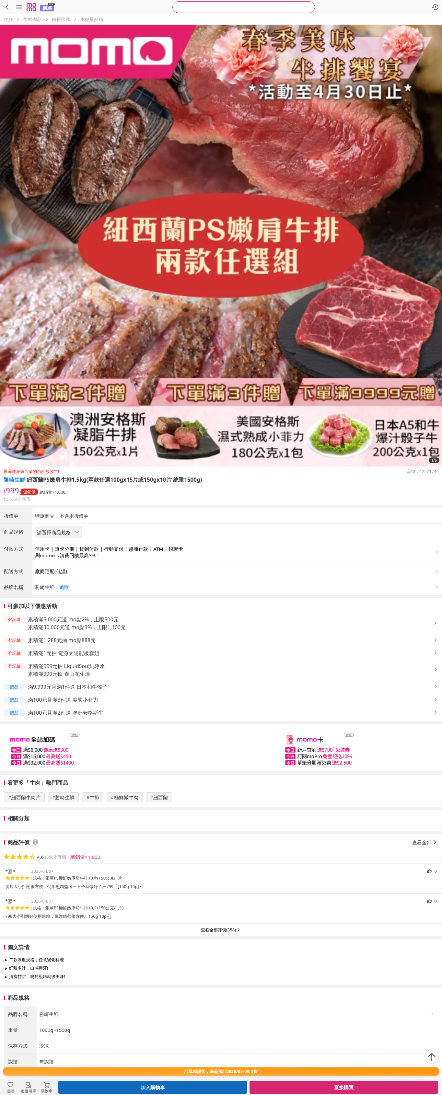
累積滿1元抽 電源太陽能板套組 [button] (63, 706)
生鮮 (8, 19)
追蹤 (64, 641)
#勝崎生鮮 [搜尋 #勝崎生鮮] (63, 851)
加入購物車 (153, 1087)
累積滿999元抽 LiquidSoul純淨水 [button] (66, 719)
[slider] (221, 801)
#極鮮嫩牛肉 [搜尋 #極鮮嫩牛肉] (124, 851)
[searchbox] (243, 7)
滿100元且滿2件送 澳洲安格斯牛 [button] (65, 766)
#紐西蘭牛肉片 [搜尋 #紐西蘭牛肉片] (24, 851)
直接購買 (344, 1087)
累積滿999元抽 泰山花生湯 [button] (59, 727)
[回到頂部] (432, 1057)
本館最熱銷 (91, 19)
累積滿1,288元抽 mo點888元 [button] (62, 693)
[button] (237, 641)
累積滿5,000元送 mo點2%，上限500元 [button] (73, 673)
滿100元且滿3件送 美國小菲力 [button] (63, 753)
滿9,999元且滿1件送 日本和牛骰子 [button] (68, 740)
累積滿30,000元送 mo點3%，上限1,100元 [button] (77, 681)
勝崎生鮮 (14, 479)
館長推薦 (61, 19)
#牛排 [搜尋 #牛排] (92, 851)
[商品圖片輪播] (221, 246)
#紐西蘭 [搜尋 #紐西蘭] (159, 851)
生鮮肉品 (32, 19)
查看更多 (221, 1045)
